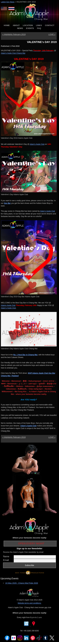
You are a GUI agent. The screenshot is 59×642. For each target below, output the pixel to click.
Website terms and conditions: (29, 603)
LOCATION (28, 25)
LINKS (39, 25)
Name (6, 556)
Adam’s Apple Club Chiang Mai (13, 53)
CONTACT (49, 25)
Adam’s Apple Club (37, 144)
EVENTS (30, 28)
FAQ (39, 28)
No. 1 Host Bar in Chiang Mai (25, 355)
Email (6, 560)
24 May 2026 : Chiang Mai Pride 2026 (21, 583)
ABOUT (16, 25)
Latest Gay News (7, 2)
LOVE (52, 34)
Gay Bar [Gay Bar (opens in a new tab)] (7, 203)
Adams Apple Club (8, 305)
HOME (7, 25)
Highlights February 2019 (14, 34)
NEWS (20, 28)
